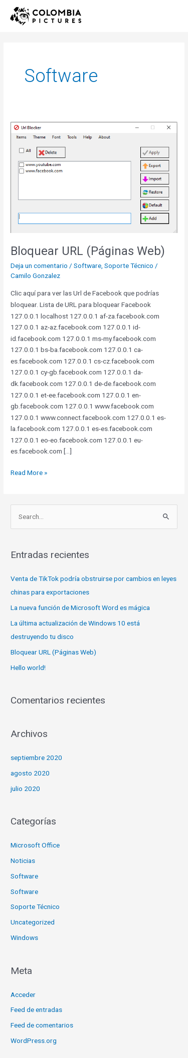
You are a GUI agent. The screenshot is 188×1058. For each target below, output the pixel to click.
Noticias (23, 860)
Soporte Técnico (128, 266)
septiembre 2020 (36, 758)
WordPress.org (34, 1040)
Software (87, 266)
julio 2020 (25, 788)
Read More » (29, 471)
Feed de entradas (36, 1010)
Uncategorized (33, 922)
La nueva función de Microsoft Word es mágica (80, 608)
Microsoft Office (35, 845)
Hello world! (28, 668)
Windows (24, 938)
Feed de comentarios (42, 1025)
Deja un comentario (39, 266)
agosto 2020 (30, 773)
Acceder (23, 994)
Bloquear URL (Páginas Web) (88, 251)
